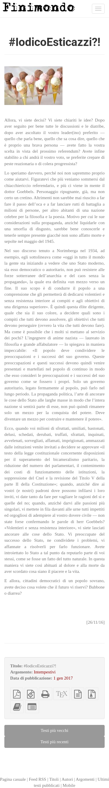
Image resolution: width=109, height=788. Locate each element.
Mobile (68, 785)
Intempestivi (45, 672)
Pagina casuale (13, 779)
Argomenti (85, 779)
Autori (67, 779)
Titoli (54, 779)
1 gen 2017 (63, 678)
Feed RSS (37, 779)
